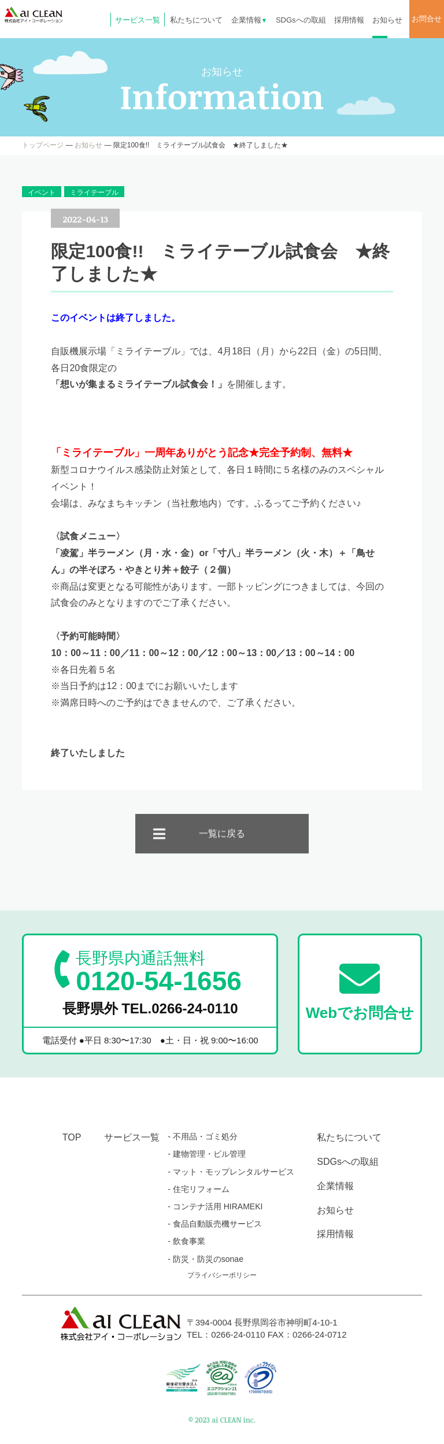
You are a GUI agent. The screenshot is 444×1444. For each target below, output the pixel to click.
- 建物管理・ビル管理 (207, 1153)
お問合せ (427, 18)
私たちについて (196, 20)
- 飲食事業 (186, 1241)
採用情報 (349, 20)
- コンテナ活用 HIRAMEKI (215, 1206)
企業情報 (249, 20)
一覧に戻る (222, 846)
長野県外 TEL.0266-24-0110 (150, 1008)
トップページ (43, 145)
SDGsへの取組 (301, 20)
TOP (72, 1137)
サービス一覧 (137, 20)
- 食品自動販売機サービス (215, 1223)
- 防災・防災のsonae (205, 1259)
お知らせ (387, 20)
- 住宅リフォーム (199, 1189)
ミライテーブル (94, 192)
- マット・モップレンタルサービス (231, 1171)
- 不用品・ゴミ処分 (203, 1136)
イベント (42, 192)
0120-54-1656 (158, 971)
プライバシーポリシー (222, 1275)
